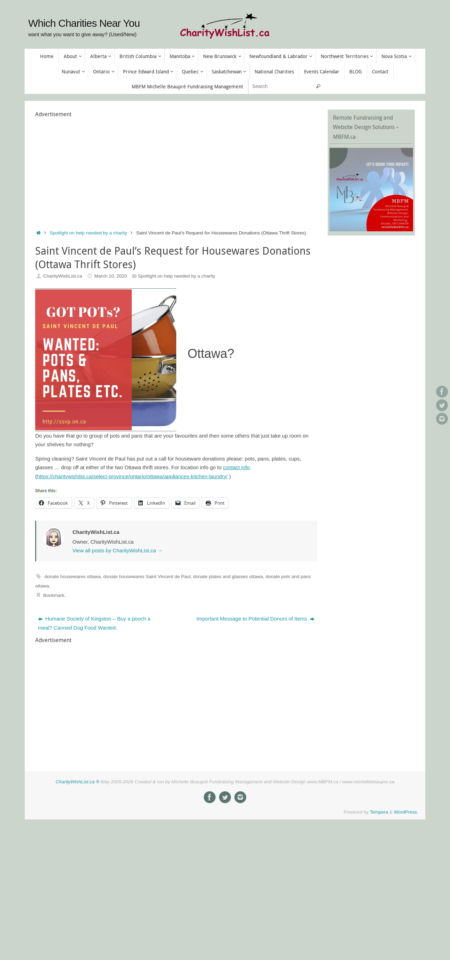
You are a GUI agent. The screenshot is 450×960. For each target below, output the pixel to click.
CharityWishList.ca (62, 276)
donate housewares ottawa (73, 576)
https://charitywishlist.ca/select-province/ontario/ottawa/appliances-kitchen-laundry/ (132, 476)
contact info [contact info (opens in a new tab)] (236, 467)
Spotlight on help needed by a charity (88, 232)
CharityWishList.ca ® (77, 781)
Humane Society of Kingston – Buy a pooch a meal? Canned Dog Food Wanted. (94, 623)
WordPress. (406, 812)
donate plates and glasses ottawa (228, 576)
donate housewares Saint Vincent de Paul (147, 576)
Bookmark (53, 595)
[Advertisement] (162, 168)
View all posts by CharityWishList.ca (117, 550)
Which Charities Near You (84, 23)
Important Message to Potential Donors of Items (255, 619)
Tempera (379, 812)
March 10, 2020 (110, 276)
